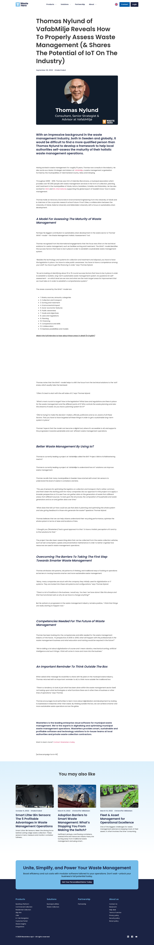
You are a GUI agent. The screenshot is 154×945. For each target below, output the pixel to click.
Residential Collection (23, 910)
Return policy (114, 921)
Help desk (112, 910)
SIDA (47, 189)
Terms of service (115, 912)
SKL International (59, 189)
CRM (17, 915)
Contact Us (113, 904)
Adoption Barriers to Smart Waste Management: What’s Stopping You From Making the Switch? (74, 822)
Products (51, 4)
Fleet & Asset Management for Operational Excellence (117, 819)
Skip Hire (18, 912)
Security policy (114, 918)
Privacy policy (114, 915)
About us (114, 899)
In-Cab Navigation (22, 918)
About (93, 4)
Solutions (66, 4)
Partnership (80, 4)
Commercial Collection (24, 907)
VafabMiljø (78, 170)
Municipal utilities (53, 904)
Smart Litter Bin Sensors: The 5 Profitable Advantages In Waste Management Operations (34, 820)
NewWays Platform (22, 904)
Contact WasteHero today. (64, 742)
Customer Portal (21, 921)
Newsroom (113, 907)
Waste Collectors (53, 907)
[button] (77, 882)
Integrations (20, 927)
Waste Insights (21, 924)
